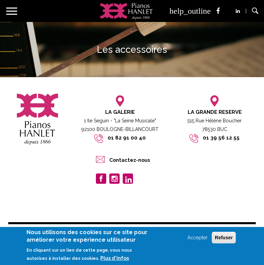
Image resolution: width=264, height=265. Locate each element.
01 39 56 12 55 (221, 138)
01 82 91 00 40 (127, 138)
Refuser (224, 237)
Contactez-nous (129, 160)
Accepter (197, 237)
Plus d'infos (114, 258)
